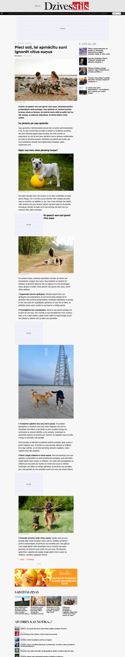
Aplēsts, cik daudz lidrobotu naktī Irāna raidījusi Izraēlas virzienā (43, 629)
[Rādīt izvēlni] (2, 13)
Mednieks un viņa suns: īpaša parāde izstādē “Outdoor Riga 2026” (53, 609)
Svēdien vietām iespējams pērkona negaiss (36, 640)
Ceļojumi (38, 13)
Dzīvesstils (21, 43)
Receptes (95, 13)
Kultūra (16, 13)
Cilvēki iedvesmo (48, 13)
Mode (10, 13)
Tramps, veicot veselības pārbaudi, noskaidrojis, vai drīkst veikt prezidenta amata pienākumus (47, 645)
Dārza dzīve (86, 13)
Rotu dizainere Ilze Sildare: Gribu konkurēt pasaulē (38, 634)
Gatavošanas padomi (63, 13)
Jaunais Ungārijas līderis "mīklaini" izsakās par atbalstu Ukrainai (97, 60)
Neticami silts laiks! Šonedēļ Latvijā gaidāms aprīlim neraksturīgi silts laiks (47, 651)
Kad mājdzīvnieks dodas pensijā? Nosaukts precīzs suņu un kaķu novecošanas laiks (21, 610)
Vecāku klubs (76, 13)
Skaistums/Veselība (27, 13)
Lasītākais (87, 44)
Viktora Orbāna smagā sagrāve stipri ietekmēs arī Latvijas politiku (98, 70)
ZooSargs (29, 559)
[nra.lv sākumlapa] (37, 6)
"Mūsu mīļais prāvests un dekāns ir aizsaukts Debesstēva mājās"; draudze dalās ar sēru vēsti (99, 51)
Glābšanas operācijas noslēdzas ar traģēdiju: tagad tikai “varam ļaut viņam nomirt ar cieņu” (69, 611)
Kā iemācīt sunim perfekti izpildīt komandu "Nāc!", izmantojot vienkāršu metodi (37, 610)
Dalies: (39, 564)
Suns (21, 559)
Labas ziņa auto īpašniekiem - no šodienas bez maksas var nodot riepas (98, 90)
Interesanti (103, 13)
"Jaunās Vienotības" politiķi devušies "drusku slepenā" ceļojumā (99, 79)
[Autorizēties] (123, 13)
